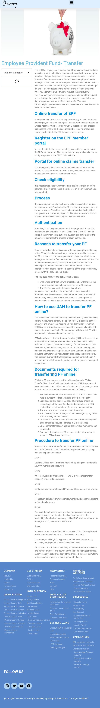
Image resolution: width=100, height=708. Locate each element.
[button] (71, 2)
